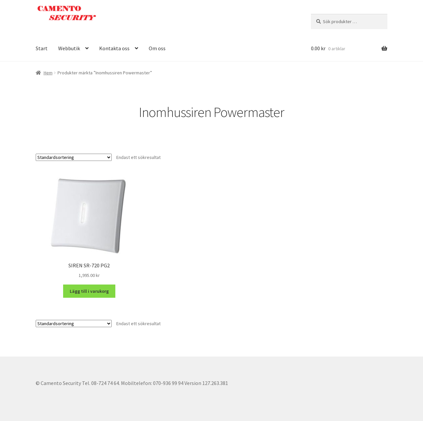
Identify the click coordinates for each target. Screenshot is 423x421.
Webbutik (69, 48)
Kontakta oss (114, 48)
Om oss (157, 48)
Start (42, 48)
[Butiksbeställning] (74, 157)
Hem (48, 73)
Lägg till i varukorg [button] (89, 291)
